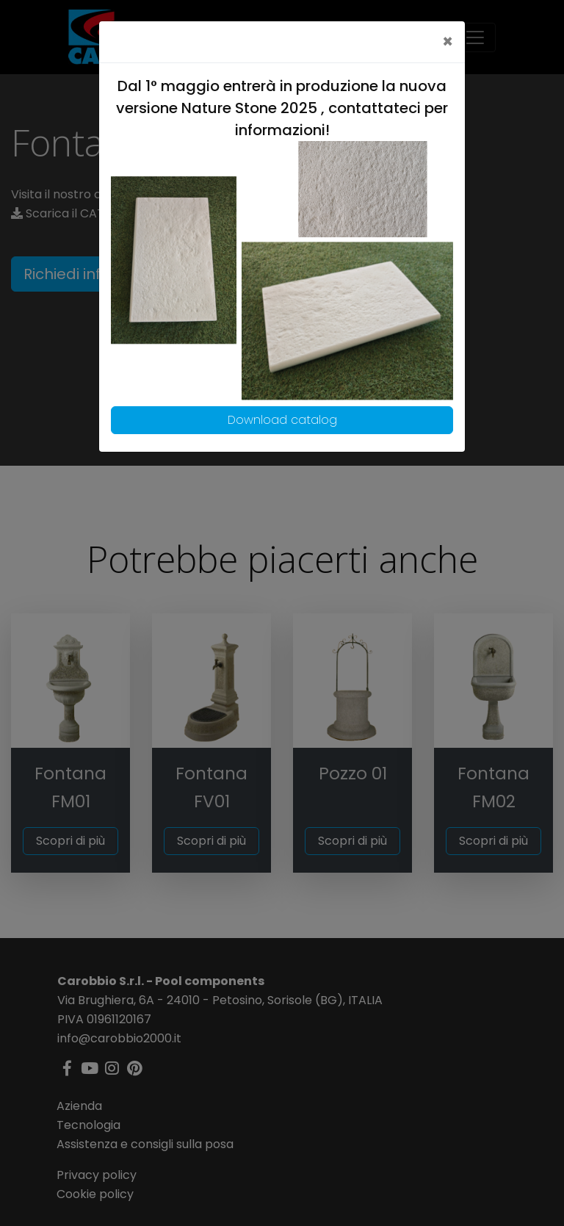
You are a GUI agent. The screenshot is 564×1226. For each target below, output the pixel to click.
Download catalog (282, 419)
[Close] (447, 41)
